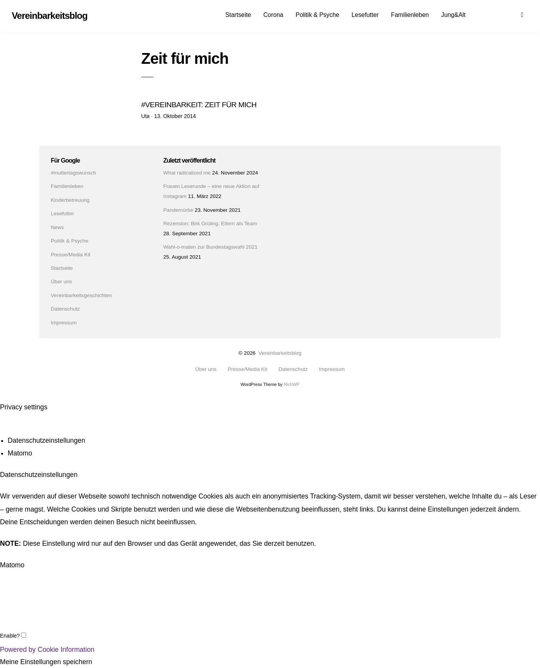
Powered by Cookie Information (47, 649)
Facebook (486, 14)
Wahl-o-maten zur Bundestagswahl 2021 (210, 247)
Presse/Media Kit (70, 254)
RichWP (292, 384)
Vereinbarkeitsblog (280, 353)
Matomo (20, 453)
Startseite (238, 15)
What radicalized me (187, 173)
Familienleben (410, 15)
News (57, 227)
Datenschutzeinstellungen (46, 440)
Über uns (61, 281)
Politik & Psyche (317, 15)
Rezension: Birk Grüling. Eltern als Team (210, 223)
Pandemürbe (178, 210)
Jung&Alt (453, 15)
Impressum (64, 322)
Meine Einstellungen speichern (46, 662)
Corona (273, 15)
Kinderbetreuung (70, 200)
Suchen (527, 14)
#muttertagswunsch (73, 173)
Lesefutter (365, 15)
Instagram (500, 14)
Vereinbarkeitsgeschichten (81, 295)
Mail (513, 14)
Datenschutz (65, 309)
